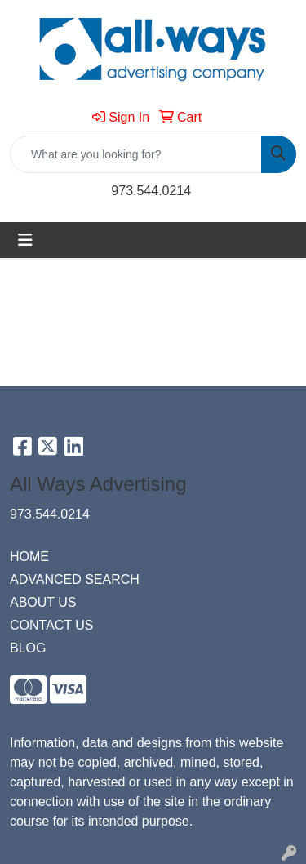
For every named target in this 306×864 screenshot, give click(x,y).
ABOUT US (43, 602)
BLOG (28, 648)
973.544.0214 (151, 191)
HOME (29, 556)
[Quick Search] (136, 154)
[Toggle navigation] (25, 240)
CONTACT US (52, 625)
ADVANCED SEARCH (75, 579)
